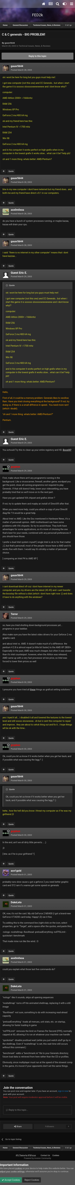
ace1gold (16, 870)
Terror (14, 614)
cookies (18, 1168)
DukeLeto (16, 902)
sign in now (63, 1091)
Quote (10, 171)
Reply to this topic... (17, 1110)
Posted (21, 70)
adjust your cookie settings (12, 1171)
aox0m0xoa (17, 209)
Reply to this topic (37, 56)
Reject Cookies (31, 1180)
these (32, 689)
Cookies (55, 1155)
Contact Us (45, 1155)
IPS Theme (20, 1155)
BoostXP (67, 450)
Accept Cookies (11, 1180)
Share (18, 1126)
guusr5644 (10, 43)
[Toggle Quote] (7, 285)
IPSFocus (32, 1155)
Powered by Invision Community (37, 1158)
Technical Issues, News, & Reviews (34, 46)
